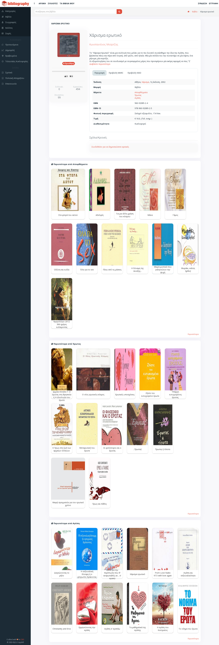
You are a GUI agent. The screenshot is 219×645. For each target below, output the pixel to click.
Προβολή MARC (116, 72)
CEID (22, 639)
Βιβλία (194, 11)
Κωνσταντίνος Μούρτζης (103, 44)
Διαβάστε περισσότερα (99, 64)
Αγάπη (138, 98)
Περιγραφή (99, 72)
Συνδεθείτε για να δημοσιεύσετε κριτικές (110, 146)
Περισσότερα (193, 334)
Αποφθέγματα (141, 92)
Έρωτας (138, 95)
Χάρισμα (145, 82)
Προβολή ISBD (134, 72)
